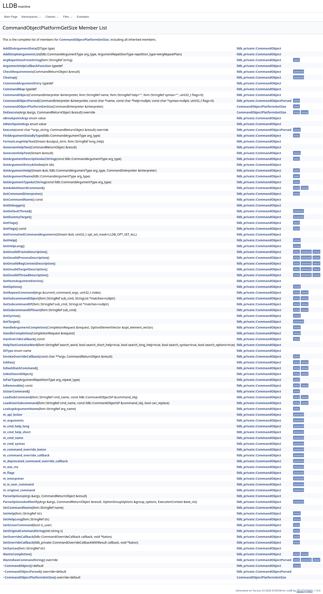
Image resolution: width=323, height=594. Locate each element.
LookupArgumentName (21, 409)
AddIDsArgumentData (19, 48)
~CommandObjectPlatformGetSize (28, 577)
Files (67, 16)
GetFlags (9, 223)
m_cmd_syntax (14, 444)
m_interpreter (13, 478)
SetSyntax (10, 548)
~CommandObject (16, 566)
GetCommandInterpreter (22, 194)
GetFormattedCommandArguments (29, 234)
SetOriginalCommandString (23, 531)
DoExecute (11, 112)
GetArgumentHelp (17, 170)
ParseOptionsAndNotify (21, 502)
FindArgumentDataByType (23, 135)
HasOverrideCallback (18, 339)
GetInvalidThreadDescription (24, 275)
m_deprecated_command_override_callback (35, 461)
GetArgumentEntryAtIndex (23, 165)
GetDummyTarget (16, 217)
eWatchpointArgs (16, 124)
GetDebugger (13, 205)
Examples (83, 16)
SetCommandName (17, 508)
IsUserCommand (15, 391)
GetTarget (10, 321)
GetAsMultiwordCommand (23, 188)
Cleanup (9, 77)
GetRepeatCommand (18, 292)
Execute (9, 130)
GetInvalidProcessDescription (25, 258)
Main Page (10, 16)
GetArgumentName (17, 176)
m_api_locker (12, 415)
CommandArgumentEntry (22, 83)
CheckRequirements (18, 72)
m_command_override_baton (24, 449)
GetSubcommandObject (21, 298)
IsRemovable (12, 385)
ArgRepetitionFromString (22, 60)
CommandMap (14, 89)
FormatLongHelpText (19, 141)
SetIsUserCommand (18, 525)
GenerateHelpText (16, 147)
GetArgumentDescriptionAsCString (29, 159)
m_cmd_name (13, 438)
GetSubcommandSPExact (21, 310)
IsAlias (8, 362)
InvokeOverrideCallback (21, 356)
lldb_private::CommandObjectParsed (264, 101)
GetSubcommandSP (17, 304)
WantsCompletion (16, 554)
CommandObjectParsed (21, 101)
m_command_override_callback (26, 455)
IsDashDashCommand (19, 368)
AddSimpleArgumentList (21, 54)
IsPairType (11, 380)
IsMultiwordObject (17, 374)
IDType (8, 351)
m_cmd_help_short (17, 432)
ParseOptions (13, 496)
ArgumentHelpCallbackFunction (27, 66)
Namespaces (31, 16)
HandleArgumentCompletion (24, 327)
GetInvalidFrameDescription (24, 252)
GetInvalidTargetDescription (24, 269)
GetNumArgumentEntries (22, 281)
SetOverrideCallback (18, 537)
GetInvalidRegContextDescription (28, 263)
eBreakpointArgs (15, 118)
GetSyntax (11, 316)
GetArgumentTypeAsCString (24, 182)
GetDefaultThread (16, 211)
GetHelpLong (13, 246)
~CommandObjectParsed (21, 571)
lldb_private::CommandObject (259, 48)
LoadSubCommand (17, 397)
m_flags (8, 473)
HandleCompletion (17, 333)
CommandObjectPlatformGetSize (84, 39)
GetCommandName (18, 199)
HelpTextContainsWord (20, 345)
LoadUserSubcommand (20, 403)
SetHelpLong (12, 519)
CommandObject (15, 95)
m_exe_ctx (10, 467)
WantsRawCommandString (23, 560)
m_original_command (19, 490)
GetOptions (11, 287)
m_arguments (13, 420)
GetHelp (9, 240)
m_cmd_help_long (16, 426)
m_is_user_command (18, 484)
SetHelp (9, 513)
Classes (52, 16)
